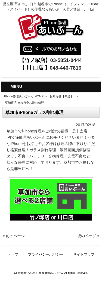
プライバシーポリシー (45, 254)
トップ (13, 254)
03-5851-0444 (66, 60)
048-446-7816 (65, 68)
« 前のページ (13, 236)
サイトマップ (83, 254)
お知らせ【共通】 (61, 96)
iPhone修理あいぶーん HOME (24, 96)
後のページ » (88, 236)
